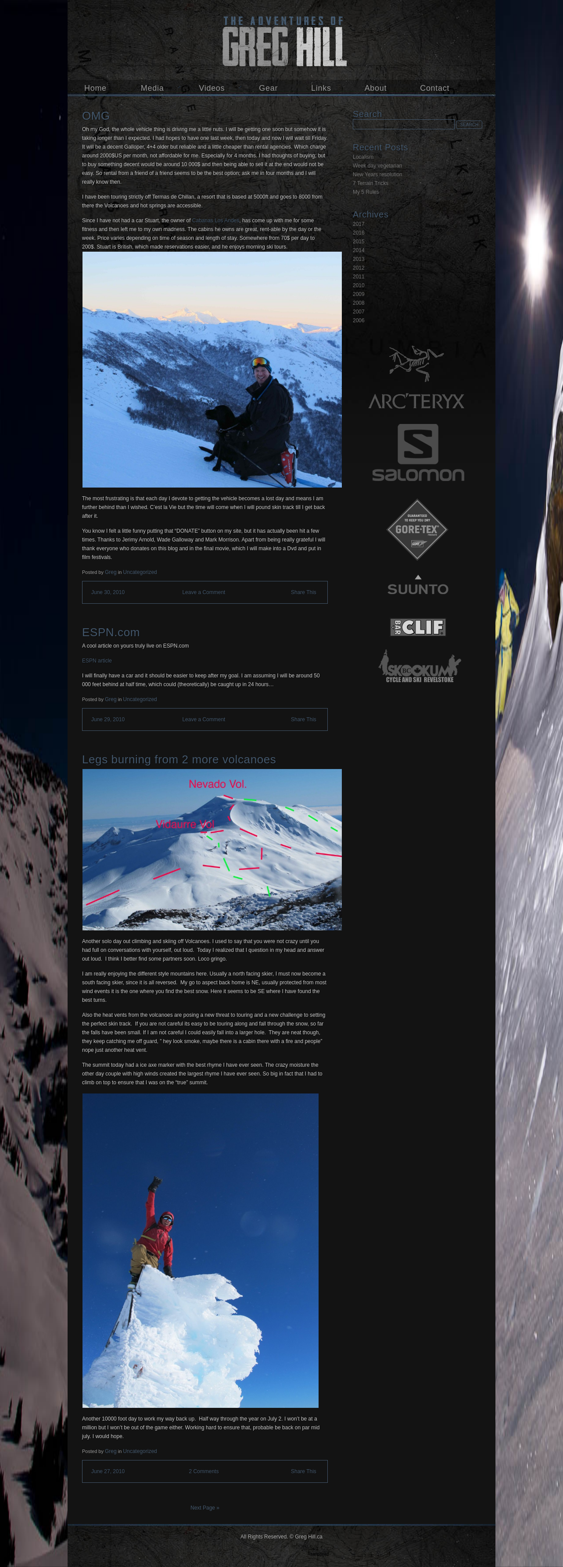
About (376, 88)
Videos (212, 88)
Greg (111, 572)
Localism (363, 157)
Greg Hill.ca (281, 40)
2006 (359, 320)
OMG (96, 115)
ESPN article (97, 661)
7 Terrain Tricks (370, 183)
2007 (359, 312)
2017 (359, 224)
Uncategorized (140, 572)
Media (152, 88)
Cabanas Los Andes (215, 220)
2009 (359, 294)
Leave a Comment (203, 592)
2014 (359, 250)
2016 (359, 233)
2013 (359, 259)
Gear (268, 88)
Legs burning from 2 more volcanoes (179, 759)
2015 (359, 242)
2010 (359, 285)
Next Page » (204, 1508)
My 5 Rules (366, 192)
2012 (359, 268)
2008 (359, 303)
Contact (434, 88)
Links (321, 88)
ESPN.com (111, 632)
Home (95, 88)
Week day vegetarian (377, 166)
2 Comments (204, 1471)
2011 (359, 277)
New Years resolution (377, 174)
